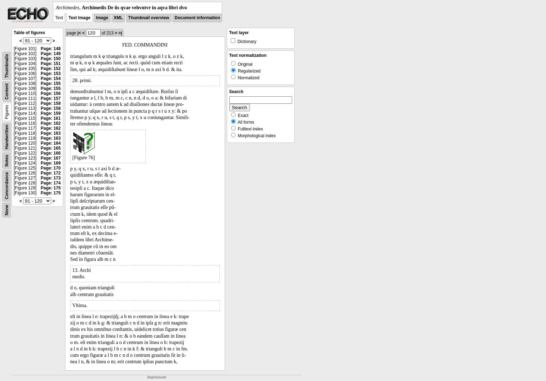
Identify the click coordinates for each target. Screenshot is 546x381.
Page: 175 (51, 188)
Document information (197, 17)
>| (120, 33)
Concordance (6, 185)
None (6, 210)
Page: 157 (51, 98)
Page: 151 (51, 63)
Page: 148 (51, 48)
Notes (6, 160)
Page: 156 (51, 93)
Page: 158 (51, 103)
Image (102, 17)
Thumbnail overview (148, 17)
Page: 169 (51, 163)
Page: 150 (51, 58)
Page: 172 (51, 173)
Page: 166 (51, 153)
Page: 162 (51, 123)
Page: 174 (51, 183)
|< (79, 33)
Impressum (156, 377)
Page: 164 (51, 143)
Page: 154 (51, 78)
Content (6, 92)
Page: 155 (51, 83)
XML (118, 17)
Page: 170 (51, 168)
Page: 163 (51, 133)
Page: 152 (51, 68)
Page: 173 (51, 178)
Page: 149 (51, 53)
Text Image (80, 17)
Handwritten (6, 137)
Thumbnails (6, 66)
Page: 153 (51, 73)
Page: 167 (51, 158)
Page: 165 (51, 148)
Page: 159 (51, 113)
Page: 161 (51, 118)
